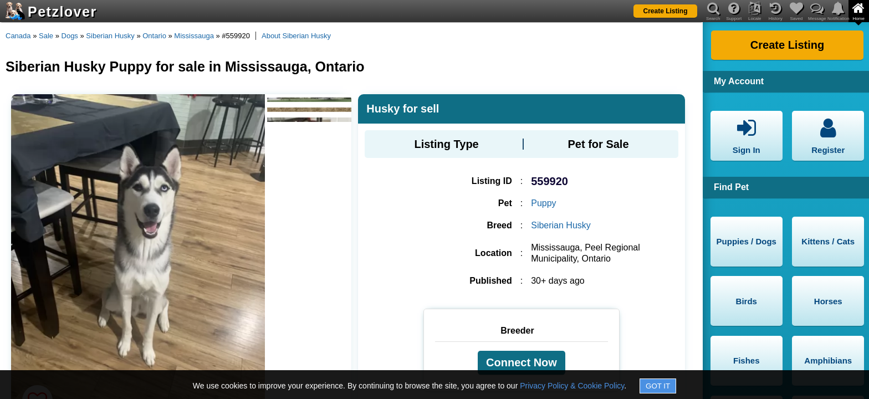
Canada (18, 36)
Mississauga (194, 36)
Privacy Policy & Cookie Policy (572, 385)
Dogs (70, 36)
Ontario (154, 36)
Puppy (543, 203)
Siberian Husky (110, 36)
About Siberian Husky (296, 36)
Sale (46, 36)
